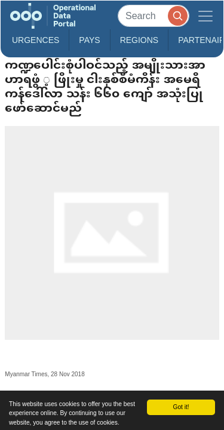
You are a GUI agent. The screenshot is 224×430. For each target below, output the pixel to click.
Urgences (35, 40)
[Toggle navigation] (205, 15)
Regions (139, 40)
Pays (89, 40)
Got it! (181, 407)
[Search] (153, 16)
